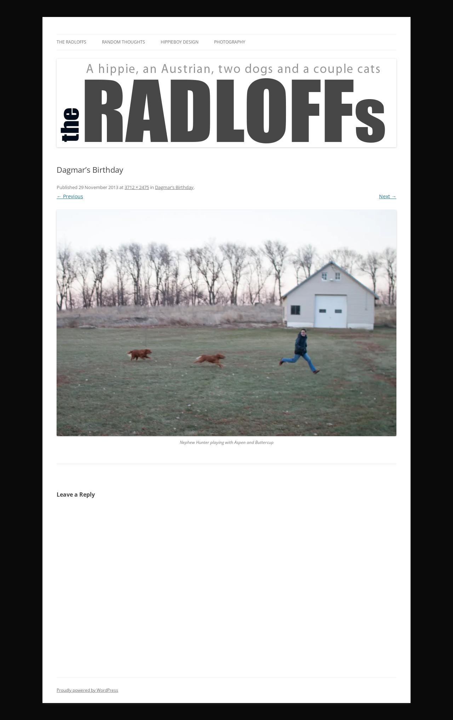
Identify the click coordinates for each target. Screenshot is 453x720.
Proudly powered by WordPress (87, 690)
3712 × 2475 (137, 187)
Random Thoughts (123, 42)
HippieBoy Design (180, 42)
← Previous (70, 196)
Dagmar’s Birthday (174, 187)
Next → (387, 196)
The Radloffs (71, 42)
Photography (229, 42)
